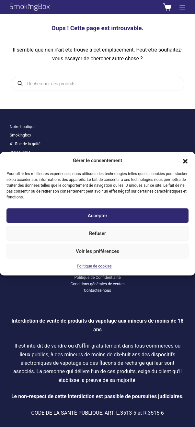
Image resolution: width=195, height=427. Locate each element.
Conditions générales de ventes (98, 284)
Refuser (97, 233)
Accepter (97, 216)
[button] (185, 160)
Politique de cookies (94, 266)
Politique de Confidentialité (97, 277)
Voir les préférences (97, 251)
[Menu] (182, 7)
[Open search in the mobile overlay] (97, 83)
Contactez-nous (97, 290)
